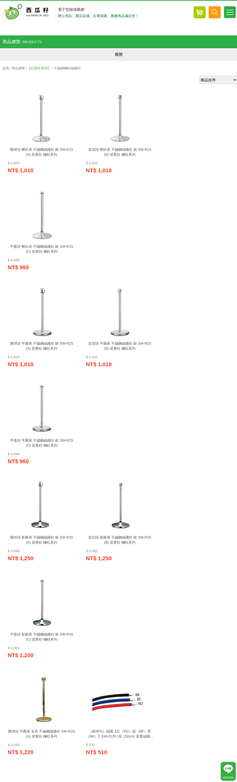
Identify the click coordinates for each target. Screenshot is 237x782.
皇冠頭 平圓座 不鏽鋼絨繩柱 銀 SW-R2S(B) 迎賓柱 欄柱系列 (118, 251)
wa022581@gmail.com (43, 708)
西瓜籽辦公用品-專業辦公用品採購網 (28, 12)
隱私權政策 (57, 647)
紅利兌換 (59, 625)
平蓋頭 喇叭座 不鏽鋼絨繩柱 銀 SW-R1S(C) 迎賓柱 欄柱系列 (195, 152)
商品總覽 (18, 68)
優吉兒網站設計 (202, 778)
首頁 (6, 68)
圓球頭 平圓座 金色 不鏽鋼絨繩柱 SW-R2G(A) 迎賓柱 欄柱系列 (41, 449)
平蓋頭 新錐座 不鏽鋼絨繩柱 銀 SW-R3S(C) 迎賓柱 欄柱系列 (195, 350)
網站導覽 (182, 647)
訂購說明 (111, 647)
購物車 (21, 625)
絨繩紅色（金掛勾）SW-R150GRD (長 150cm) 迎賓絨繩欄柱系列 (195, 449)
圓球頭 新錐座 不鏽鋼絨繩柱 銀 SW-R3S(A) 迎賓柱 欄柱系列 (41, 350)
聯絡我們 (158, 647)
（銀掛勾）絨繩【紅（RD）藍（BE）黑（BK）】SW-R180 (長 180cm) (41, 548)
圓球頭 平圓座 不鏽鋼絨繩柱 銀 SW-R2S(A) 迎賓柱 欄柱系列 (41, 251)
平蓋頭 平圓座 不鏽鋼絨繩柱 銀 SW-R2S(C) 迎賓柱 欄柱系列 (195, 251)
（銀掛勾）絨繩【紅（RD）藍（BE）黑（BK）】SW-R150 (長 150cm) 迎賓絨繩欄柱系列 (118, 450)
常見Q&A (134, 647)
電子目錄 (137, 625)
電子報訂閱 (177, 625)
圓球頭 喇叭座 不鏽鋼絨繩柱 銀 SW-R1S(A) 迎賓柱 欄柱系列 (41, 152)
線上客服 (99, 625)
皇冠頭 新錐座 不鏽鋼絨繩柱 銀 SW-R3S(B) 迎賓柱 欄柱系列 (118, 350)
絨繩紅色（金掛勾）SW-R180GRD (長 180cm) (118, 548)
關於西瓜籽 (85, 647)
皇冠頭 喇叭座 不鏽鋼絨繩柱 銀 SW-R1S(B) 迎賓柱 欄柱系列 (118, 152)
